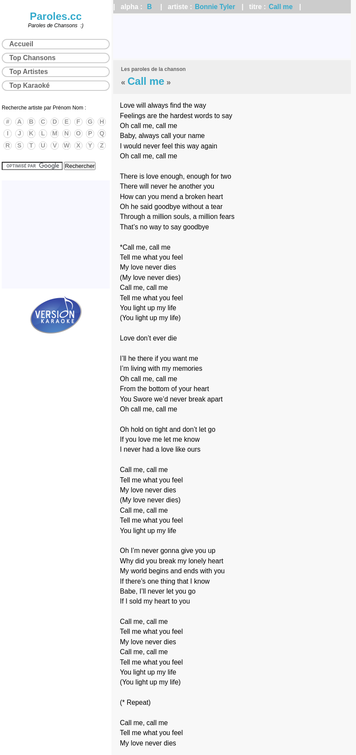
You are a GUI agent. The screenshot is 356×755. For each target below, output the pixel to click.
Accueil (21, 44)
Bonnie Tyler (215, 6)
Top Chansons (33, 57)
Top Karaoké (30, 85)
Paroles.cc (56, 16)
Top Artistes (29, 71)
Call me (280, 6)
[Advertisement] (232, 36)
